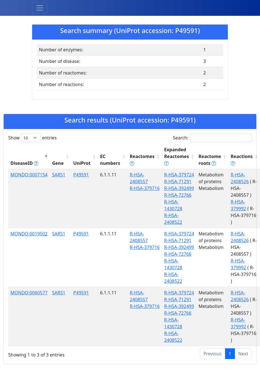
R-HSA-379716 (145, 188)
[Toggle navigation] (40, 8)
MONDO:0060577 (29, 293)
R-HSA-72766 (177, 195)
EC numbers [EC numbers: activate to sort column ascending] (110, 159)
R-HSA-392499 (179, 188)
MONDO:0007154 (29, 175)
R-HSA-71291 (177, 181)
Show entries (32, 137)
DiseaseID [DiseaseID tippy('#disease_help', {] (24, 163)
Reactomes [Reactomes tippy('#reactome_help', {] (142, 159)
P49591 (81, 175)
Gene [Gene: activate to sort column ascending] (58, 163)
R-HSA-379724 (179, 175)
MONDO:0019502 (29, 234)
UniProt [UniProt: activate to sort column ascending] (82, 163)
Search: (212, 137)
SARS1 (58, 175)
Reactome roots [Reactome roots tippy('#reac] (210, 159)
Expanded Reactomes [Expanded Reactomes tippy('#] (176, 156)
